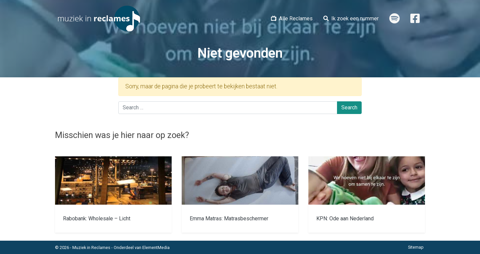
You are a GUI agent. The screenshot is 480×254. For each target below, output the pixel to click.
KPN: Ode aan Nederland (345, 218)
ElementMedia (156, 247)
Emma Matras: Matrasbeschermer (229, 218)
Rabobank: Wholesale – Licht (96, 218)
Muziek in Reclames (91, 247)
